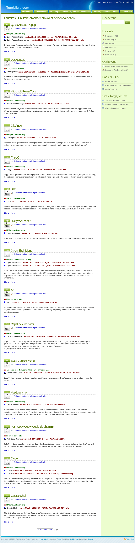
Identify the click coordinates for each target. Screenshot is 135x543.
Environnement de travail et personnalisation (30, 28)
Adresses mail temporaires (115, 101)
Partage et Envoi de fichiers (115, 70)
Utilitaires (10, 18)
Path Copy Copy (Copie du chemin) (32, 426)
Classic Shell (18, 495)
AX (12, 290)
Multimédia (109, 47)
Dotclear (90, 539)
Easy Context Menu (23, 360)
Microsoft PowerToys (23, 91)
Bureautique (109, 36)
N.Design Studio (43, 539)
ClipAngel (16, 125)
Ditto (13, 189)
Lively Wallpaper (20, 221)
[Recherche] (113, 22)
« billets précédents (45, 530)
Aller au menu (112, 2)
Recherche (109, 18)
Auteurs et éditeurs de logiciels (116, 104)
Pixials (59, 539)
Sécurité (108, 51)
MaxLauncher (19, 392)
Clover (15, 458)
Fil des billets (130, 539)
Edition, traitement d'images (115, 66)
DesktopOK (18, 59)
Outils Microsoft (111, 89)
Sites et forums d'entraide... (115, 108)
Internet (108, 43)
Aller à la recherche (126, 2)
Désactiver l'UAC (111, 82)
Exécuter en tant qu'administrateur (118, 85)
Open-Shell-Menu (21, 250)
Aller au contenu (100, 2)
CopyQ (15, 157)
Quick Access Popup (23, 24)
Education (109, 40)
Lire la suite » (9, 52)
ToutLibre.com (17, 7)
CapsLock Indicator (22, 324)
